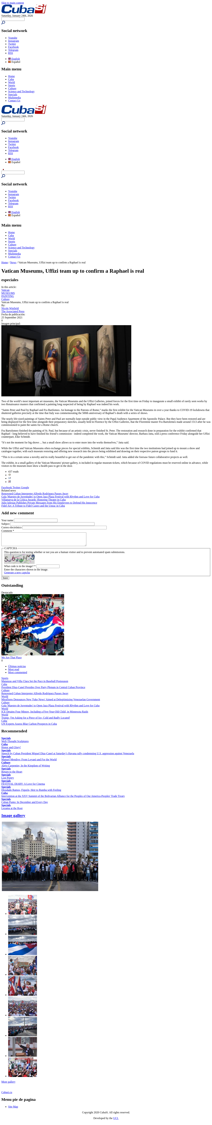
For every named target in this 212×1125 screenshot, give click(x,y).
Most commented (17, 674)
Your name (7, 520)
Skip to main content (12, 2)
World (11, 82)
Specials (12, 94)
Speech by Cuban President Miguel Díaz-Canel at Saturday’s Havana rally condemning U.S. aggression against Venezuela (67, 756)
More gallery (8, 1084)
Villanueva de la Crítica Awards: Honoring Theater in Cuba (33, 499)
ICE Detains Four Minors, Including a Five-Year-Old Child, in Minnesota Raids (44, 714)
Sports (11, 85)
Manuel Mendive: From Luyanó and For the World (29, 762)
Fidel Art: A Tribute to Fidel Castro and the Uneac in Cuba (33, 505)
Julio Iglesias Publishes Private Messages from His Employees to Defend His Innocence (49, 502)
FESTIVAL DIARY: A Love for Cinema (23, 786)
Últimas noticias (17, 668)
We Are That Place (11, 660)
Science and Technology (21, 91)
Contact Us (14, 100)
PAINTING (7, 296)
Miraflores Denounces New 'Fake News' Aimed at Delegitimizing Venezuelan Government (50, 702)
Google (25, 487)
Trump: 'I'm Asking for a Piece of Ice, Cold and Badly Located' (35, 720)
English (14, 58)
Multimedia (14, 97)
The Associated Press (12, 311)
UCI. (116, 1120)
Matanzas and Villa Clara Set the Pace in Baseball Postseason (34, 683)
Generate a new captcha (17, 575)
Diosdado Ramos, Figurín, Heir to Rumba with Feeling (31, 792)
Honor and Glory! (11, 749)
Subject (5, 523)
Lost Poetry (7, 780)
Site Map (13, 1109)
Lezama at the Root (12, 810)
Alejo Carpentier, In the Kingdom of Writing (25, 768)
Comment (7, 530)
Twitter (12, 43)
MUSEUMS (8, 293)
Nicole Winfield (10, 308)
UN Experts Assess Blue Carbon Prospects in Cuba (29, 726)
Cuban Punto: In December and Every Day (24, 804)
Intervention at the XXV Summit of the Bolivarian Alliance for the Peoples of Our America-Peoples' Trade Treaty (63, 798)
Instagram (13, 40)
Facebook (13, 47)
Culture (12, 88)
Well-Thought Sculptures (15, 743)
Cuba (11, 79)
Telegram (13, 50)
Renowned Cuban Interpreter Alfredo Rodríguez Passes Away (34, 493)
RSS (10, 53)
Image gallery (13, 818)
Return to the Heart (11, 774)
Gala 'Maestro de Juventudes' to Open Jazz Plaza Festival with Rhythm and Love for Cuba (50, 496)
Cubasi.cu (6, 1094)
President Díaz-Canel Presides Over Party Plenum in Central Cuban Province (43, 689)
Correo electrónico (11, 527)
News (13, 262)
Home (11, 76)
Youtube (12, 37)
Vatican (5, 290)
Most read (13, 671)
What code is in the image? (20, 568)
